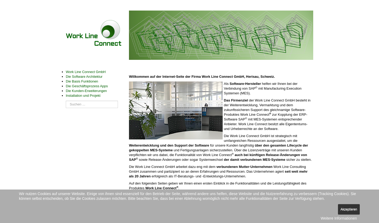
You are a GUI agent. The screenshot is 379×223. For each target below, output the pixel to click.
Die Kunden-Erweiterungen (86, 91)
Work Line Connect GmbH (86, 72)
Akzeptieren (349, 209)
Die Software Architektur (84, 77)
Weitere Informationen (339, 218)
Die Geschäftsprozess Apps (87, 86)
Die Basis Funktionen (82, 81)
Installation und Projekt (83, 96)
